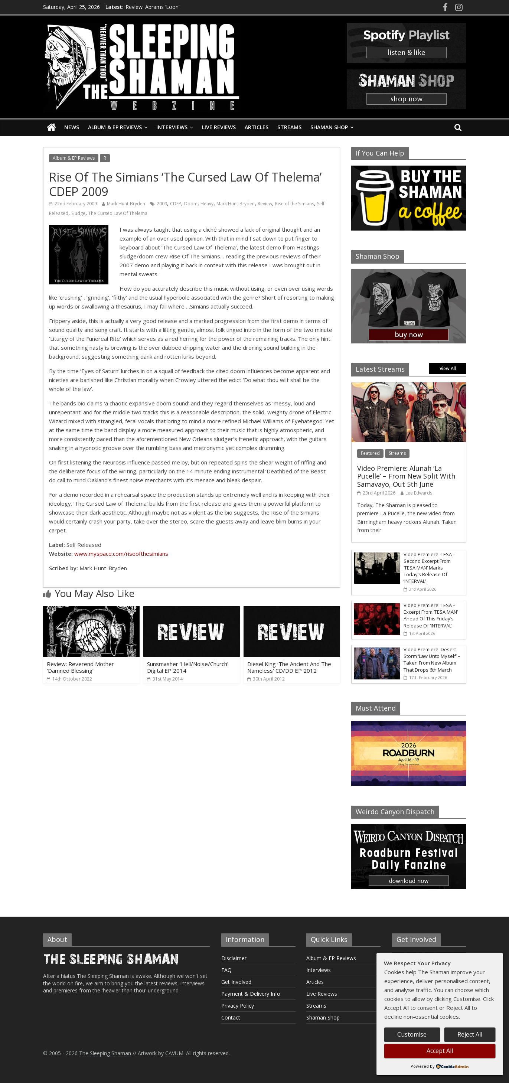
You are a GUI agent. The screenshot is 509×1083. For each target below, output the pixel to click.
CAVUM (174, 1053)
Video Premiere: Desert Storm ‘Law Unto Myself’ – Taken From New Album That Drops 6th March (432, 659)
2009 (162, 203)
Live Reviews (219, 127)
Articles (256, 127)
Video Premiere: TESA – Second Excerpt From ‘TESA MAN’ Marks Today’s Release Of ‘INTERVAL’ (430, 568)
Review (265, 203)
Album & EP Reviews (115, 127)
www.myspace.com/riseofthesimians (121, 553)
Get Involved (236, 981)
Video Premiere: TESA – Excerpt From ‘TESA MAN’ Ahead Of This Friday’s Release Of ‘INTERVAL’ (431, 615)
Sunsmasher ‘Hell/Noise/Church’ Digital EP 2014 (187, 667)
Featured (370, 453)
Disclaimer (234, 958)
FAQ (226, 969)
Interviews (171, 127)
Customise (412, 1034)
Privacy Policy (237, 1005)
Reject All (469, 1034)
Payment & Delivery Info (250, 993)
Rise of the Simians (294, 203)
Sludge (78, 213)
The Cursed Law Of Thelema (117, 213)
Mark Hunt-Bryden (126, 203)
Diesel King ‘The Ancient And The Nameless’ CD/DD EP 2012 (289, 667)
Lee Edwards (418, 493)
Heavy (206, 203)
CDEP (175, 203)
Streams (289, 127)
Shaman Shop (329, 127)
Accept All (440, 1051)
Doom (191, 203)
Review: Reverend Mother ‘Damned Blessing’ (80, 667)
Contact (230, 1017)
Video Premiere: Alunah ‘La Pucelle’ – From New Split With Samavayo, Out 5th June (406, 476)
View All (448, 368)
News (71, 127)
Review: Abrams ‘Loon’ (152, 6)
